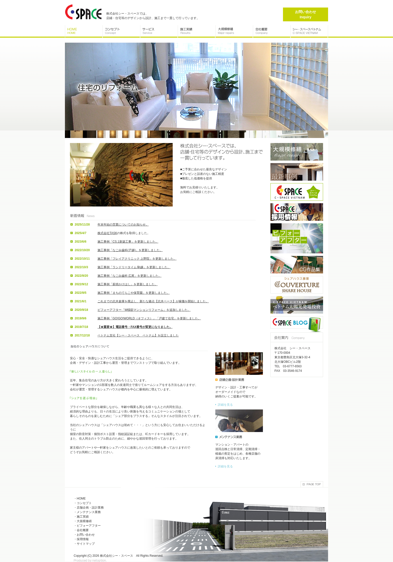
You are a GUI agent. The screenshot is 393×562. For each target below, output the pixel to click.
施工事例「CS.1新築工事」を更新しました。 (127, 241)
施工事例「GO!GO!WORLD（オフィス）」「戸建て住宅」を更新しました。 (149, 318)
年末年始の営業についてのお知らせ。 (123, 224)
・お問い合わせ (84, 534)
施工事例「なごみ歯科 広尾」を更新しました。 (129, 275)
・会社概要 (81, 530)
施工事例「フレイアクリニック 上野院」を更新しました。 (136, 258)
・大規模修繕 (83, 521)
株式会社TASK (107, 233)
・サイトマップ (84, 543)
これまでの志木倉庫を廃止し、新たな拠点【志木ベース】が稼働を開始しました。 (153, 301)
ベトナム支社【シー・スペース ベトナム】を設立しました (138, 335)
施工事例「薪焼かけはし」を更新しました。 (127, 284)
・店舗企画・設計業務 (89, 507)
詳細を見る (225, 404)
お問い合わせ (305, 14)
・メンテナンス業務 (87, 512)
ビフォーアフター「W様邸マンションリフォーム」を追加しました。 (143, 310)
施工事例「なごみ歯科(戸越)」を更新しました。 (130, 250)
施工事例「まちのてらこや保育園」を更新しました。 (133, 293)
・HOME (80, 498)
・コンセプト (83, 503)
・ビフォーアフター (87, 525)
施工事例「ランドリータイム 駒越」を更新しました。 (133, 267)
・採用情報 (81, 539)
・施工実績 (81, 516)
